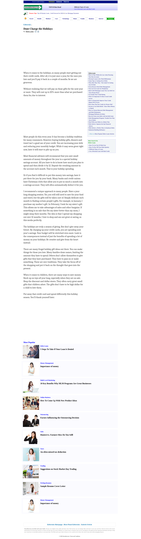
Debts (103, 114)
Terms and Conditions (75, 536)
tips (110, 530)
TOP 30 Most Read (55, 7)
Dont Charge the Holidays (38, 28)
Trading (43, 466)
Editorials (27, 25)
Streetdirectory (66, 536)
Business (91, 18)
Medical (48, 18)
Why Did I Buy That (94, 82)
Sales (42, 432)
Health (39, 18)
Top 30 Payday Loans (43, 13)
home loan (67, 530)
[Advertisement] (44, 52)
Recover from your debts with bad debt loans (101, 116)
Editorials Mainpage (54, 525)
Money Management (47, 363)
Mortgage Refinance (94, 114)
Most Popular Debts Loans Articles (104, 134)
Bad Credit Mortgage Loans (96, 90)
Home (75, 18)
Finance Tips (33, 13)
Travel (31, 18)
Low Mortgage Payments (72, 13)
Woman (110, 18)
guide (91, 530)
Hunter (43, 435)
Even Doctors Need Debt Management (99, 86)
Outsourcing (44, 414)
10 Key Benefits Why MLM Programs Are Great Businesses (65, 383)
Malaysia (66, 1)
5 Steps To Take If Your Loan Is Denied (57, 349)
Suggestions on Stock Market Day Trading (58, 469)
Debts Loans (44, 346)
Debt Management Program (96, 118)
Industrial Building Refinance (97, 130)
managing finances (99, 532)
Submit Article (86, 525)
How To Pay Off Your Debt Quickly (99, 147)
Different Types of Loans (81, 7)
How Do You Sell (65, 435)
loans (65, 528)
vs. (48, 435)
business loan (75, 530)
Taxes (42, 449)
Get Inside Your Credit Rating (97, 94)
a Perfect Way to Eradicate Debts (105, 128)
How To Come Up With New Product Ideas (58, 401)
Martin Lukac (30, 31)
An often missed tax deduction (53, 452)
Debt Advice (92, 124)
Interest (101, 18)
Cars (56, 18)
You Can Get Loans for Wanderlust (98, 88)
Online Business (45, 397)
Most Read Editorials (72, 525)
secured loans (34, 530)
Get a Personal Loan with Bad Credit (99, 151)
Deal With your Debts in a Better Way (99, 122)
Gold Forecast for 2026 (56, 13)
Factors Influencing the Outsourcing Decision (59, 418)
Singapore (52, 1)
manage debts (83, 528)
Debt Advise (92, 128)
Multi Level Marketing (47, 380)
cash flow (99, 528)
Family (82, 18)
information (105, 530)
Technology (65, 18)
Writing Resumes (46, 483)
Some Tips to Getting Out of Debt (98, 81)
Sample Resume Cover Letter (53, 486)
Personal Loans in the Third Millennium (100, 79)
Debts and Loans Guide (58, 532)
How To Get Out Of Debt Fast (97, 145)
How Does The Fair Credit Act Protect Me (100, 104)
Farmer (53, 435)
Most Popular (29, 342)
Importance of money (49, 366)
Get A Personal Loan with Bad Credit (84, 9)
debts (60, 528)
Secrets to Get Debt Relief (96, 106)
